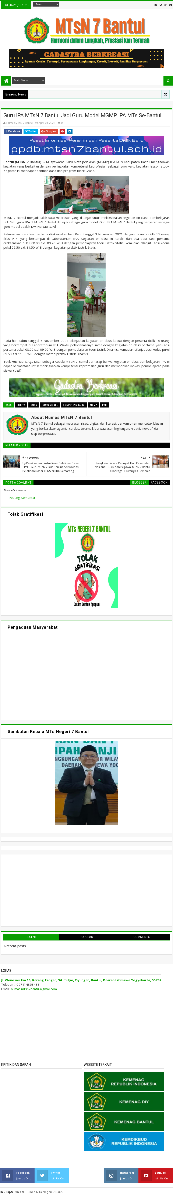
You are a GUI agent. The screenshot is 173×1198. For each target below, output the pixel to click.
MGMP (93, 404)
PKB (104, 404)
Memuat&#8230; (43, 676)
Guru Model (50, 404)
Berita (21, 404)
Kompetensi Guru (74, 404)
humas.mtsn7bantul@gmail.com (34, 989)
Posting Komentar (22, 497)
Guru (34, 404)
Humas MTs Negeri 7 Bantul (45, 1192)
